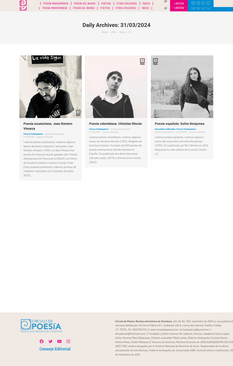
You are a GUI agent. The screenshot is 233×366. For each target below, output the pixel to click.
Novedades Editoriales (165, 129)
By (54, 134)
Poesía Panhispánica (33, 134)
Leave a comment (45, 137)
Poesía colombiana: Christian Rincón (115, 124)
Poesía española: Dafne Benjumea (179, 124)
